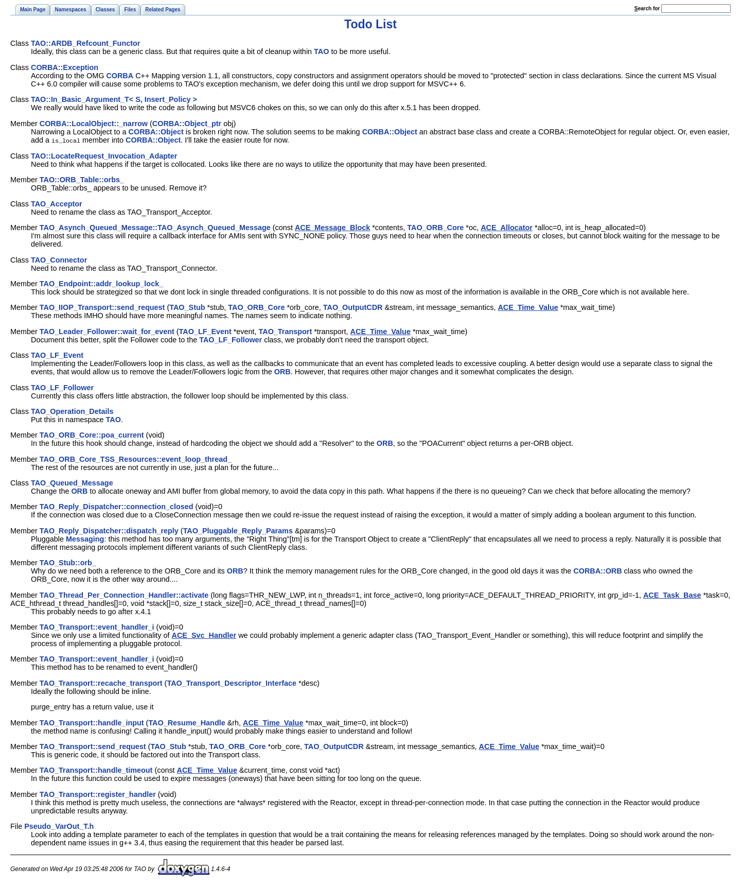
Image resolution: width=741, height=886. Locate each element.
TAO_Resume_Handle (186, 722)
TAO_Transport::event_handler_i (97, 626)
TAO (321, 51)
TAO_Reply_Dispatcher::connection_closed (116, 506)
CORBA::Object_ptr (186, 123)
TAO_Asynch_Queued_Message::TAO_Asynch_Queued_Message (155, 227)
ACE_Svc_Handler (204, 635)
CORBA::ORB (597, 570)
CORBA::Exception (64, 67)
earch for (647, 8)
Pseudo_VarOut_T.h (59, 826)
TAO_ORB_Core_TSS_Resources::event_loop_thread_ (136, 459)
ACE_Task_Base (672, 594)
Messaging (85, 538)
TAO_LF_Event (205, 331)
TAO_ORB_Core (435, 227)
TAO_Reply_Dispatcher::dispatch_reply (109, 530)
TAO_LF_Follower (230, 339)
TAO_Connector (59, 259)
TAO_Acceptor (56, 203)
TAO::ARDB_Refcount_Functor (85, 43)
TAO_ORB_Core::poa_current (92, 434)
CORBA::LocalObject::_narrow (94, 123)
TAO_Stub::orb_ (68, 562)
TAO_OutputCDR (353, 307)
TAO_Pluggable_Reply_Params (238, 530)
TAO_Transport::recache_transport (101, 683)
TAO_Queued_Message (72, 482)
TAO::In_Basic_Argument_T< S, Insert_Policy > (114, 99)
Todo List (370, 24)
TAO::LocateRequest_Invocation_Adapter (104, 155)
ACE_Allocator (507, 227)
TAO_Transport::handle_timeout (96, 770)
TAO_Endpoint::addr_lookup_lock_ (101, 283)
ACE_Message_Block (332, 227)
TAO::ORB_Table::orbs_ (82, 179)
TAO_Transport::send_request (93, 746)
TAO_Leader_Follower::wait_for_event (107, 331)
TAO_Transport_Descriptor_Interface (231, 683)
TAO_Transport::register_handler (98, 794)
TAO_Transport (285, 331)
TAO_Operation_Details (72, 411)
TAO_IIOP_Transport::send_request (102, 307)
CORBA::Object (156, 132)
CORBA (119, 76)
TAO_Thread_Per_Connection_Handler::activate (124, 594)
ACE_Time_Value (528, 307)
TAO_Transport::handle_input (92, 722)
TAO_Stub (187, 307)
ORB (282, 371)
